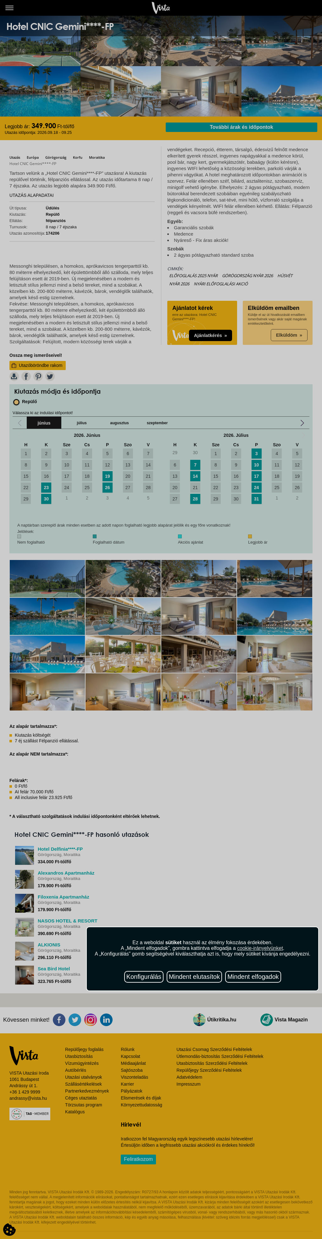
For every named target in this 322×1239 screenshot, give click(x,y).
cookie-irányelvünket (260, 948)
